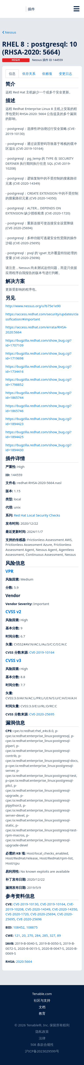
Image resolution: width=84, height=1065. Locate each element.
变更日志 (65, 73)
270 (30, 935)
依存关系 (28, 73)
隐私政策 (42, 1031)
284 (38, 935)
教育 (42, 1013)
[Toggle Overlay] (76, 9)
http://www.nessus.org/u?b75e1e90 (33, 306)
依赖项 (47, 73)
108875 (31, 927)
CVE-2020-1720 (17, 914)
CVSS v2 (13, 611)
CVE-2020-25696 (29, 919)
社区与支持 (42, 1000)
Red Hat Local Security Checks (37, 515)
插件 (31, 9)
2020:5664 (24, 961)
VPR (9, 571)
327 (52, 935)
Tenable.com (42, 993)
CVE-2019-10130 (26, 904)
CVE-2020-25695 (41, 714)
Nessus (9, 32)
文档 (42, 1007)
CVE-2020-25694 (43, 914)
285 (45, 935)
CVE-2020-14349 (37, 909)
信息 (12, 73)
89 (59, 935)
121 (17, 935)
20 (24, 935)
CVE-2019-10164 (41, 652)
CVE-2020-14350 (64, 909)
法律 (42, 1038)
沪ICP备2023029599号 (42, 1051)
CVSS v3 (13, 660)
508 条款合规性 (42, 1044)
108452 (18, 927)
